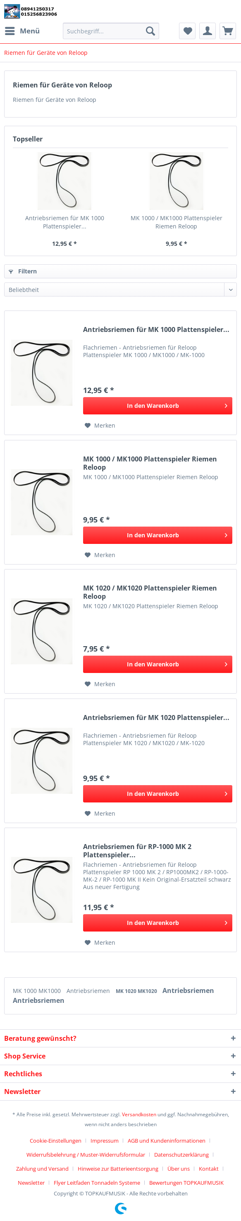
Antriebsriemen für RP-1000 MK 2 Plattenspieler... (137, 850)
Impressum (105, 1140)
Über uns (178, 1168)
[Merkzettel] (187, 31)
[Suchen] (150, 31)
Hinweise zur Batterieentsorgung (118, 1168)
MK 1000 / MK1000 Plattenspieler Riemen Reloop (176, 222)
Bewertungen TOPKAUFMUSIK (186, 1182)
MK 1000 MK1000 (37, 991)
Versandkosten (139, 1114)
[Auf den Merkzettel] (100, 426)
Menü (22, 29)
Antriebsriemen (89, 991)
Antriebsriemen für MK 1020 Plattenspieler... (156, 717)
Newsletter (31, 1182)
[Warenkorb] (228, 31)
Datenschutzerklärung (181, 1154)
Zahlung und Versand (42, 1168)
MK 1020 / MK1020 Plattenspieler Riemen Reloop (150, 592)
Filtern (23, 271)
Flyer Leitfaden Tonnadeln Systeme (97, 1182)
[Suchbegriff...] (111, 31)
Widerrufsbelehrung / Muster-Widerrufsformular (85, 1154)
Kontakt (209, 1168)
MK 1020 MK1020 (137, 991)
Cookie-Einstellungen (55, 1140)
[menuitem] (22, 31)
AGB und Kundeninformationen (166, 1140)
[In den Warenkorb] (157, 405)
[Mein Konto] (207, 31)
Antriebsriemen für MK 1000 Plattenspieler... (64, 222)
